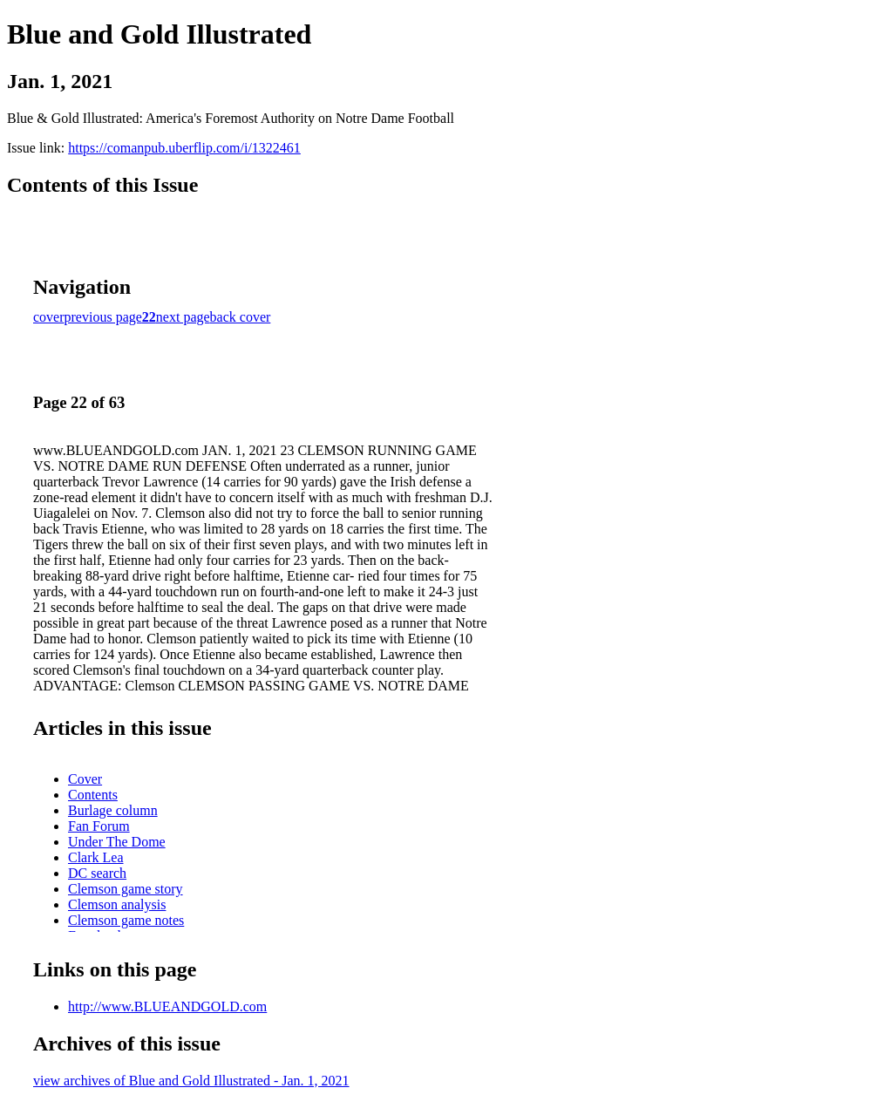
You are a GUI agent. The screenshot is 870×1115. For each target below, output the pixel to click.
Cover (85, 779)
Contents (93, 794)
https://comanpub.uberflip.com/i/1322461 (184, 147)
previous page (103, 316)
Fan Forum (99, 826)
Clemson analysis (117, 904)
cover (49, 316)
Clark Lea (96, 857)
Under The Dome (117, 841)
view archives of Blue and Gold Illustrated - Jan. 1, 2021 (191, 1080)
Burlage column (113, 810)
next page (183, 316)
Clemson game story (125, 888)
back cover (240, 316)
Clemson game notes (126, 920)
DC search (97, 873)
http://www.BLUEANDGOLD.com (167, 1006)
